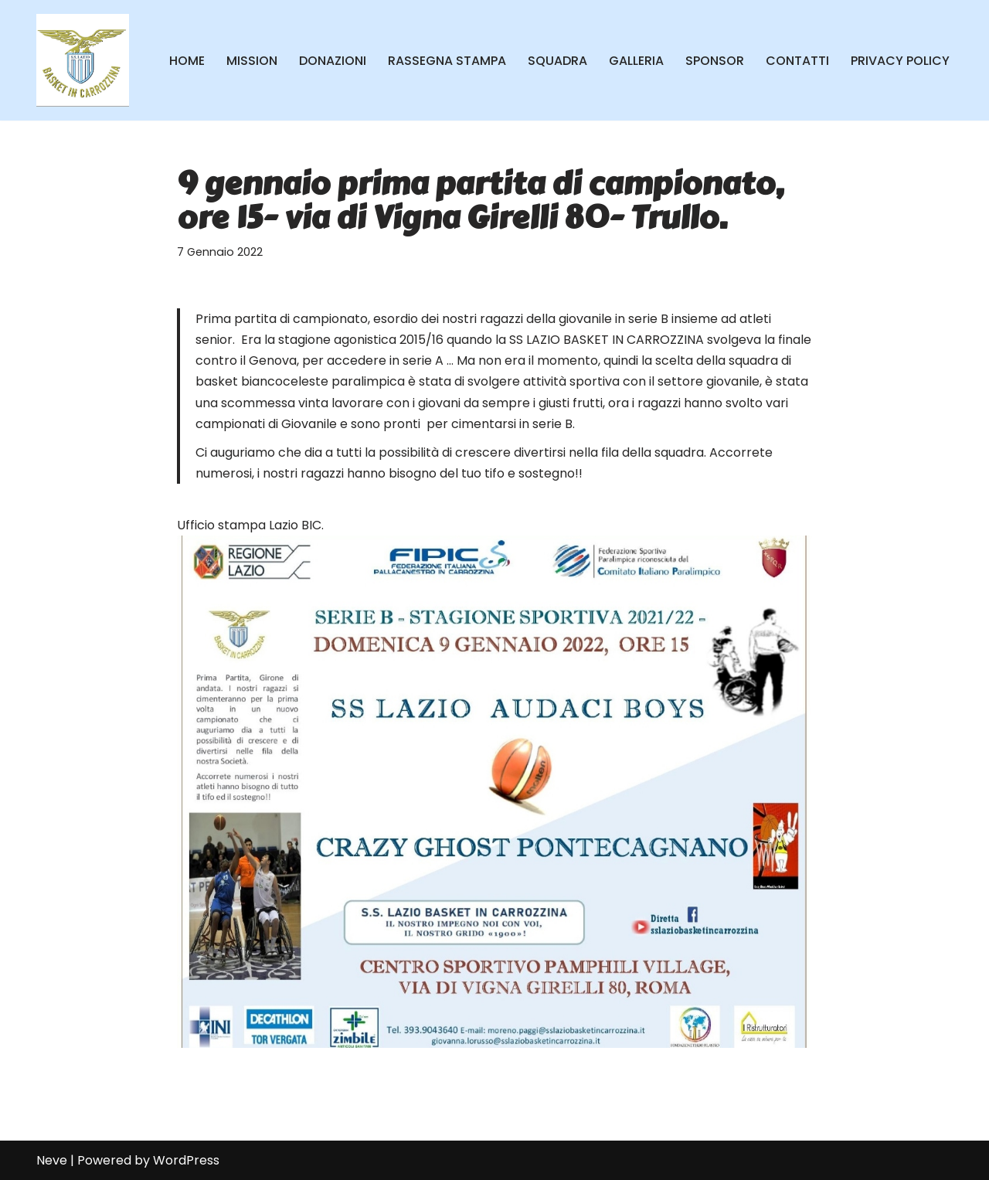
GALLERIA (636, 61)
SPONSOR (714, 61)
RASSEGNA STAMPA (447, 61)
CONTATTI (797, 61)
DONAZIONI (332, 61)
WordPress (186, 1160)
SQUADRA (557, 61)
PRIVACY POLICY (900, 61)
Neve (51, 1160)
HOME (187, 61)
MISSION (251, 61)
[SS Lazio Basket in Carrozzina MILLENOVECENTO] (82, 60)
